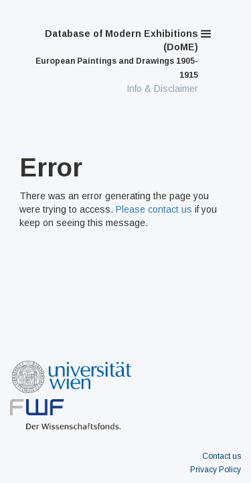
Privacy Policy (215, 469)
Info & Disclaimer (162, 88)
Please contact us (154, 209)
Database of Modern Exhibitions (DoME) (116, 54)
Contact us (221, 456)
